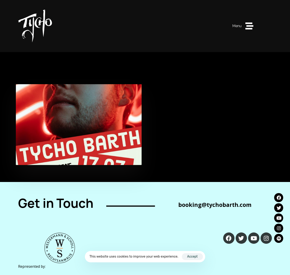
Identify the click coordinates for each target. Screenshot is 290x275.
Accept (192, 256)
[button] (243, 26)
